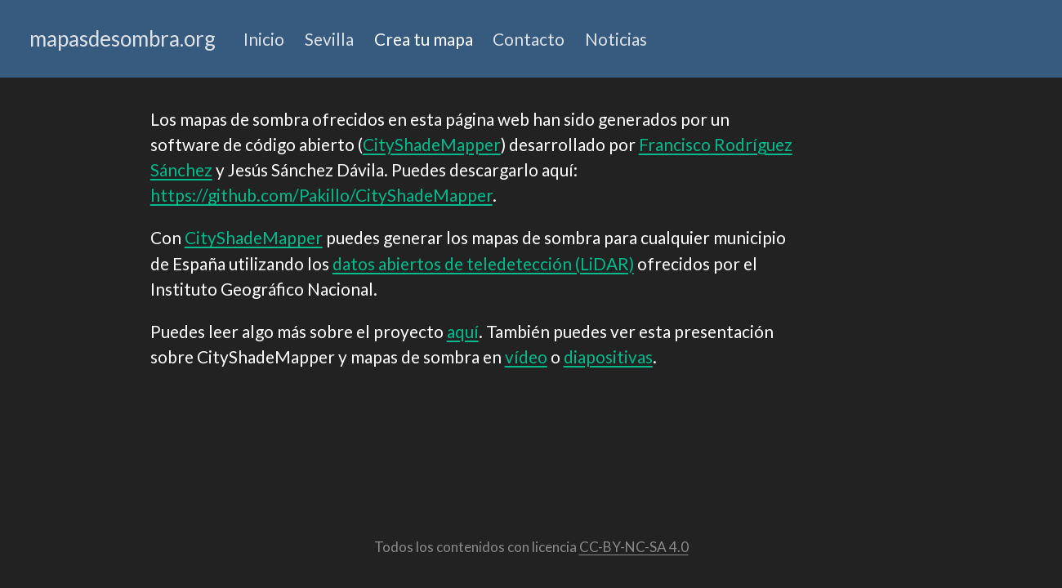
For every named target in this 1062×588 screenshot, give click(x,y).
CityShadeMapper (432, 144)
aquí (463, 331)
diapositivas (608, 356)
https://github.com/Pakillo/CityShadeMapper (321, 195)
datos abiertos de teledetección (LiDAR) (483, 263)
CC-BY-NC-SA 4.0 (634, 546)
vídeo (526, 356)
